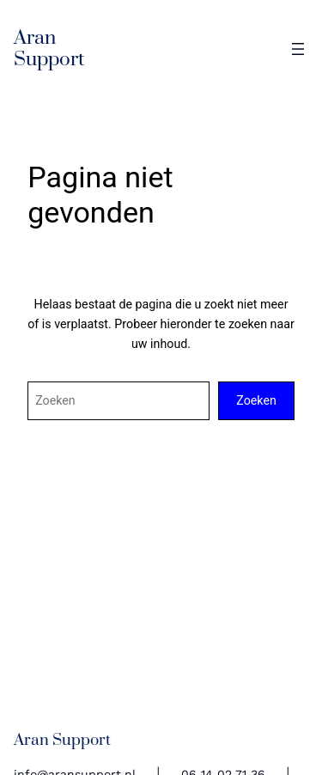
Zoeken (256, 400)
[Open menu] (298, 49)
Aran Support (49, 49)
